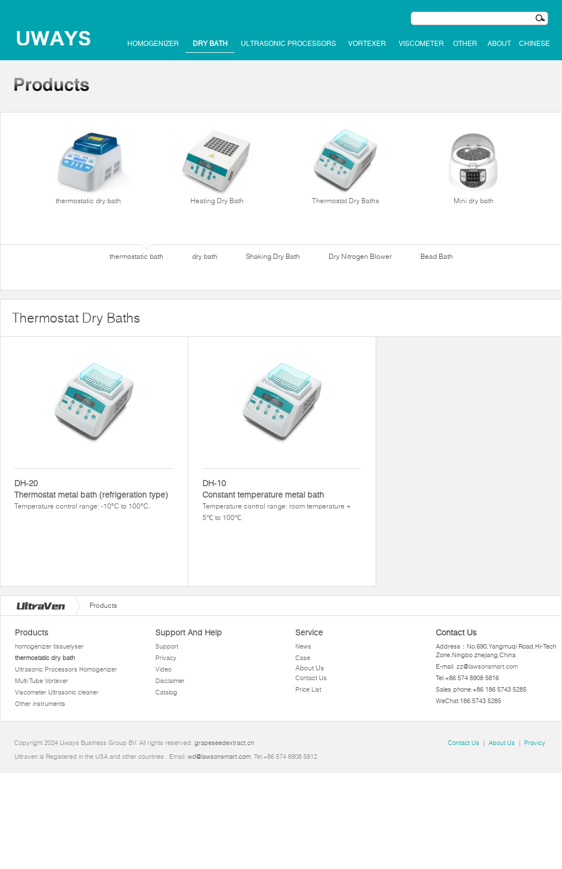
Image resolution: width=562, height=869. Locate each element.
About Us (309, 668)
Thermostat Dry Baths (345, 166)
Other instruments (40, 704)
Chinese (534, 44)
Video (163, 669)
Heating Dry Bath (216, 166)
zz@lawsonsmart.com (487, 666)
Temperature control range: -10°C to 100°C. (93, 494)
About (499, 44)
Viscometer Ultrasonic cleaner (57, 692)
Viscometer (421, 44)
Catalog (166, 692)
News (303, 646)
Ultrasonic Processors (288, 44)
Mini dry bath (473, 166)
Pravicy (534, 743)
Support (166, 646)
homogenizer (153, 44)
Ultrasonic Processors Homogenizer (66, 669)
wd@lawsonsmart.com (219, 756)
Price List (308, 689)
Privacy (166, 658)
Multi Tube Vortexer (41, 681)
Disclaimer (170, 681)
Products (31, 632)
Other (465, 44)
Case (302, 658)
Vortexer (367, 44)
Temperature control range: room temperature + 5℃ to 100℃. (281, 500)
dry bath (210, 44)
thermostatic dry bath (88, 166)
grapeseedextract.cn (224, 743)
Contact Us (311, 678)
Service (309, 632)
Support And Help (188, 632)
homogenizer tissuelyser (49, 646)
